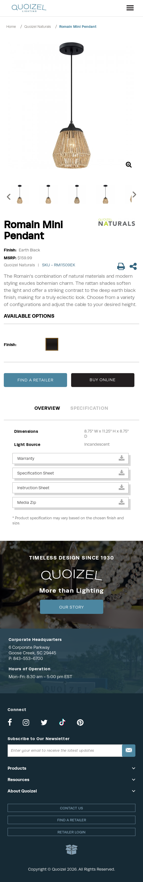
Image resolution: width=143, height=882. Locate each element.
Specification (89, 408)
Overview (47, 408)
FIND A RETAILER (35, 380)
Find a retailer (71, 820)
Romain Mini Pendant (77, 27)
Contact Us (71, 808)
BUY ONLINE (103, 380)
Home (11, 27)
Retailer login (71, 832)
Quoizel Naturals (37, 27)
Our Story (71, 607)
